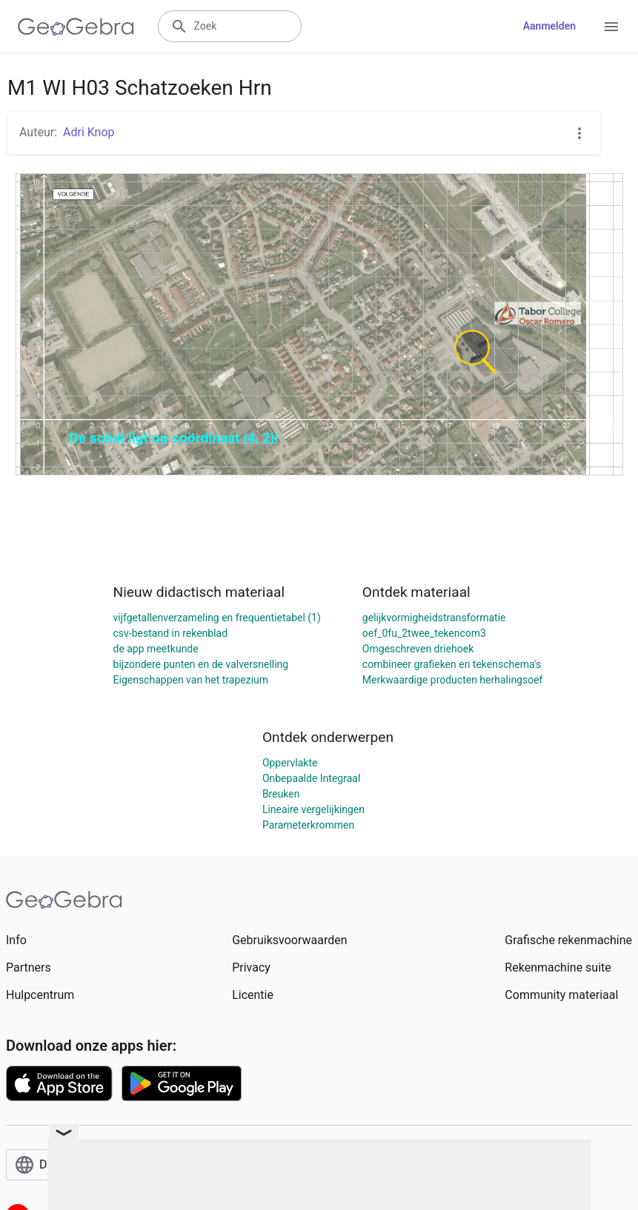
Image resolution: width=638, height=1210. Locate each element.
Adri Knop (89, 132)
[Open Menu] (611, 27)
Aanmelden (549, 26)
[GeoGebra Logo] (76, 27)
